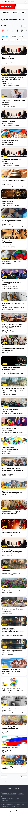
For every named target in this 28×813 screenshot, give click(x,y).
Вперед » (23, 776)
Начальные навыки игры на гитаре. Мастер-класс (12, 221)
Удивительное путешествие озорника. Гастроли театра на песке (13, 79)
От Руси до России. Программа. (14, 388)
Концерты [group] (6, 12)
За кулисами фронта (10, 409)
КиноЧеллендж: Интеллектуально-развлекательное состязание (13, 629)
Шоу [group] (23, 12)
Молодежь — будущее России (13, 651)
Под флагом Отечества (10, 428)
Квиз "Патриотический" (11, 748)
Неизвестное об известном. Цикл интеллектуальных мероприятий (12, 326)
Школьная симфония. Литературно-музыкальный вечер (12, 282)
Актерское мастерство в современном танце (11, 368)
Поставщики (4, 800)
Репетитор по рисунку (10, 708)
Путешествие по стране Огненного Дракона (11, 512)
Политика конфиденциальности (10, 798)
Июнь (12, 39)
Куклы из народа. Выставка (12, 609)
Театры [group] (15, 12)
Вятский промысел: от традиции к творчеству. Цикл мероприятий (13, 348)
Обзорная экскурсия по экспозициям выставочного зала (12, 470)
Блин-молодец (7, 201)
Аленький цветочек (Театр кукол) (12, 160)
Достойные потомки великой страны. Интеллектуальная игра (13, 492)
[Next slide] (24, 26)
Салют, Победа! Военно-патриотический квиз (11, 728)
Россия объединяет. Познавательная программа (12, 551)
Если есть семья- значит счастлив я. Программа (11, 670)
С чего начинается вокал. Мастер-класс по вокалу (11, 532)
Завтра (21, 36)
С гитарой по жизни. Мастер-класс (13, 304)
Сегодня (14, 36)
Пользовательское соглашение (9, 797)
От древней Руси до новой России (12, 768)
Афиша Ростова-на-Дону (9, 793)
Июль (18, 39)
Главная (3, 781)
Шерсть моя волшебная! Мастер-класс (11, 262)
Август (24, 39)
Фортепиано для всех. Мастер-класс (13, 181)
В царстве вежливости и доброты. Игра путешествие (12, 689)
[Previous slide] (21, 26)
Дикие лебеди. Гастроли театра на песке (11, 58)
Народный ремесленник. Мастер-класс (11, 242)
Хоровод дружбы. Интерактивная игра (10, 448)
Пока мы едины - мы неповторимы (10, 141)
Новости (21, 793)
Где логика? (6, 571)
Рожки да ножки (8, 121)
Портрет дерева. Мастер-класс (13, 590)
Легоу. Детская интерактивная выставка (13, 101)
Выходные (4, 39)
